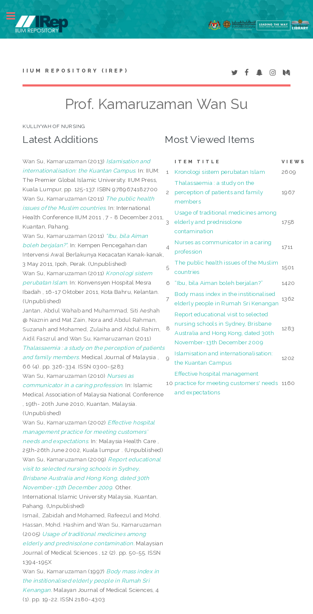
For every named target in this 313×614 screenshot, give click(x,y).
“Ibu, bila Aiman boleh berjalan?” (219, 282)
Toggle (15, 16)
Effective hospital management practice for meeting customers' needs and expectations (226, 383)
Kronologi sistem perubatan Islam (220, 171)
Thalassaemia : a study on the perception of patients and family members (219, 192)
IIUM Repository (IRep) (75, 71)
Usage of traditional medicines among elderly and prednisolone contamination (225, 221)
